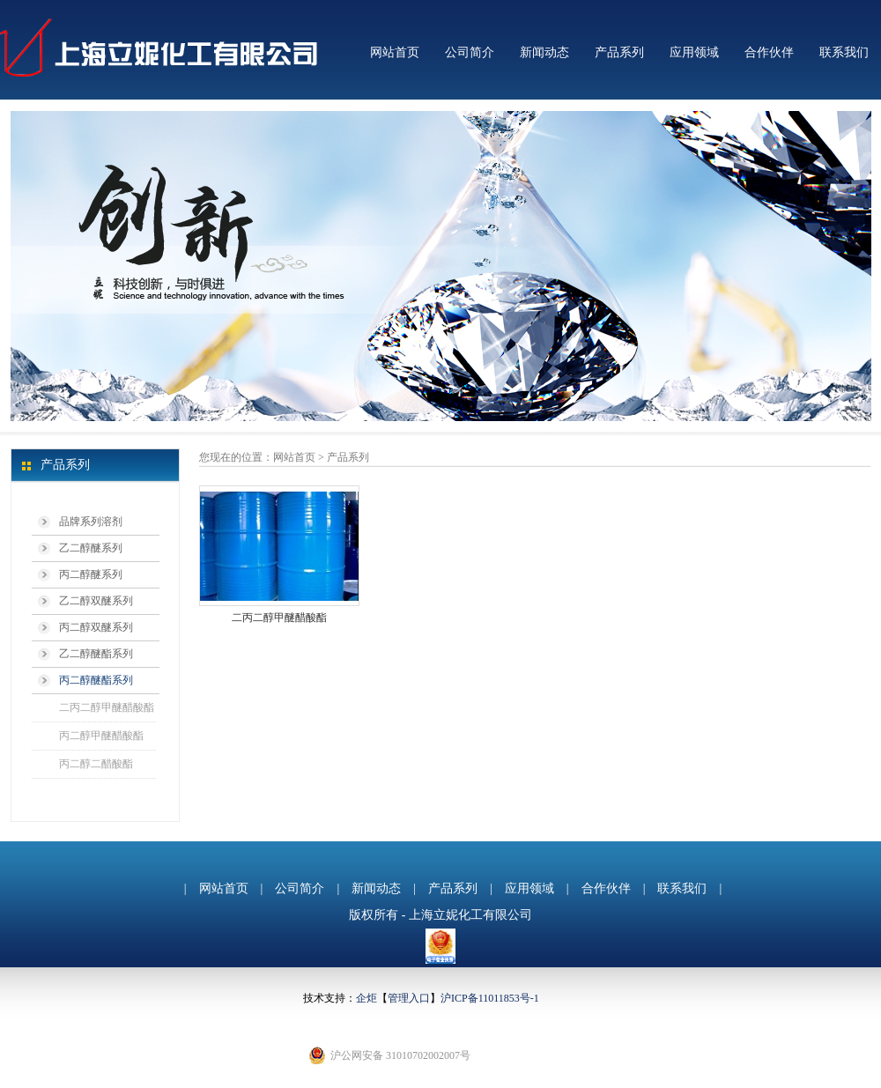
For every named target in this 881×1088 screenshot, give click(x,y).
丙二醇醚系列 (90, 574)
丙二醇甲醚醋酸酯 (101, 735)
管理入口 (409, 998)
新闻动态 (544, 52)
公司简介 (469, 52)
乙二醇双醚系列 (96, 601)
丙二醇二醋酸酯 (96, 764)
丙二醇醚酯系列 (96, 680)
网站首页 (394, 52)
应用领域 (694, 52)
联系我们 (844, 52)
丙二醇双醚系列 (96, 627)
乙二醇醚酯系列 (96, 654)
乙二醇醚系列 (90, 548)
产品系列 (619, 52)
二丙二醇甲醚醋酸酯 (106, 707)
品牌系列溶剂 (90, 521)
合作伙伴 (769, 52)
